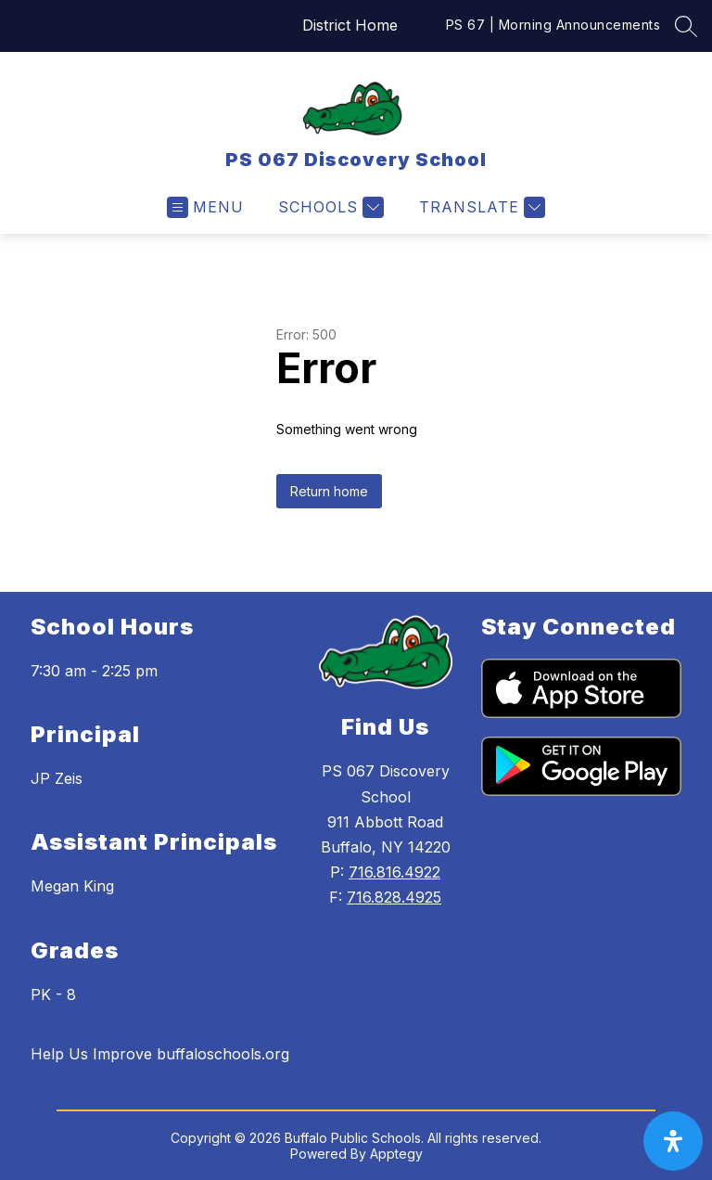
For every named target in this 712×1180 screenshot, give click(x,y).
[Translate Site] (479, 207)
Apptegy (396, 1153)
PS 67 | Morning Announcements (553, 24)
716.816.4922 (394, 872)
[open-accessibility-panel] (673, 1141)
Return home (329, 491)
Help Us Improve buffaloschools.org (160, 1054)
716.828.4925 (394, 897)
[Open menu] (205, 207)
